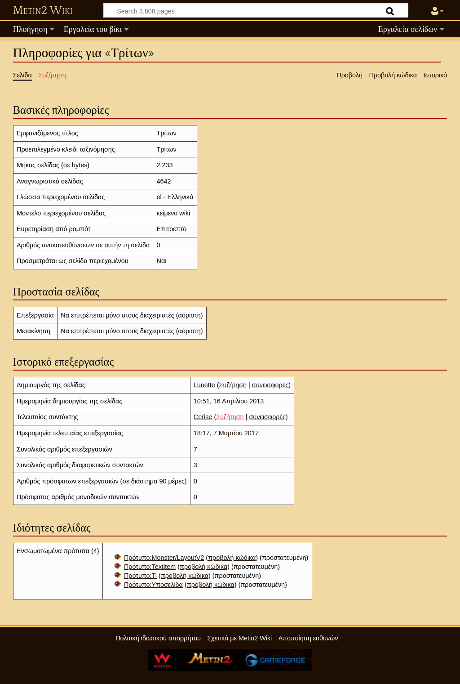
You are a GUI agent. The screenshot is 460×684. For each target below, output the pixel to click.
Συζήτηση (233, 385)
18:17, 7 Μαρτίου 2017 (226, 433)
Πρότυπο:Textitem (150, 566)
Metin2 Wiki (43, 10)
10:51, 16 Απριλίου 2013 (229, 401)
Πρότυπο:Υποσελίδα (153, 584)
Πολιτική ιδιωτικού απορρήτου (158, 638)
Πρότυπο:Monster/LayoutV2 (164, 557)
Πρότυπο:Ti (140, 575)
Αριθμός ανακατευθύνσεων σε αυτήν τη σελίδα (83, 245)
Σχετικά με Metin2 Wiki (239, 638)
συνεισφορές (270, 385)
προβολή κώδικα (232, 557)
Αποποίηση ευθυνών (308, 638)
